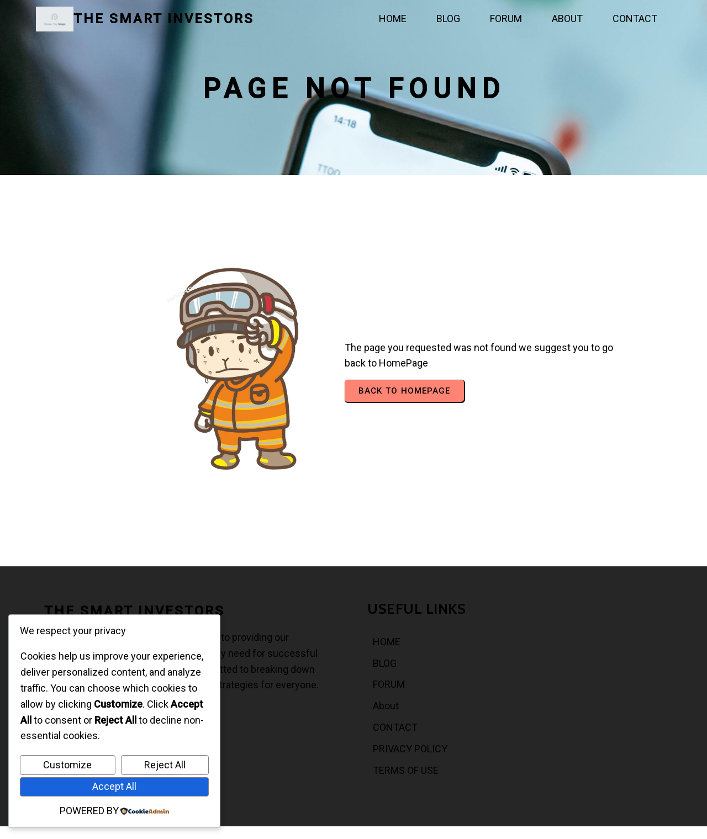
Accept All (114, 786)
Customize (67, 765)
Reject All (165, 765)
